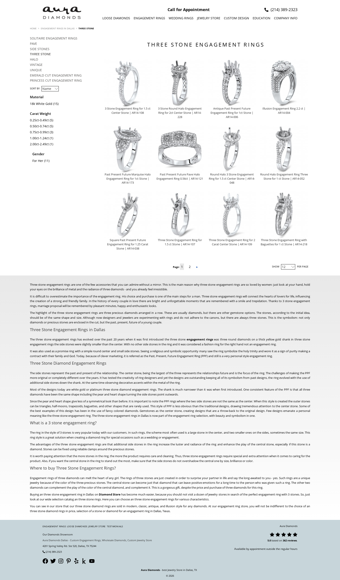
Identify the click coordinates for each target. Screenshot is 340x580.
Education (261, 18)
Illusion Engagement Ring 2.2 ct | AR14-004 (283, 111)
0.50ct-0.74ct (39, 126)
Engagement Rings (149, 18)
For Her (37, 161)
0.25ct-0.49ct (39, 120)
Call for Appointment (189, 9)
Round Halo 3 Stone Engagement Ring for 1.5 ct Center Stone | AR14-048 (232, 179)
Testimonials (115, 526)
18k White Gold (41, 104)
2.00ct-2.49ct (39, 144)
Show (275, 266)
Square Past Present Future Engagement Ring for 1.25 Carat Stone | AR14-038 (127, 244)
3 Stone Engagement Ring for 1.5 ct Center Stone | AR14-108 (127, 111)
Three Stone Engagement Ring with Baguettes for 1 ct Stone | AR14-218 (284, 242)
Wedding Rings (181, 18)
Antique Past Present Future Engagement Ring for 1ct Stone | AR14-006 (232, 113)
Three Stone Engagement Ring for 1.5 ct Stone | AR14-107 (180, 242)
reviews (292, 540)
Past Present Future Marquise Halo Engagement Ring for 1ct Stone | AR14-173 (128, 179)
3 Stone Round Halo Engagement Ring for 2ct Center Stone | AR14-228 (180, 113)
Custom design (236, 18)
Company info (285, 18)
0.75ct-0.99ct (39, 132)
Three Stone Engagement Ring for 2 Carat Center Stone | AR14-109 (232, 242)
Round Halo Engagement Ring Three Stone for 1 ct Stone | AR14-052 (284, 177)
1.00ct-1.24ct (39, 138)
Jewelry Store (208, 18)
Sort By (35, 88)
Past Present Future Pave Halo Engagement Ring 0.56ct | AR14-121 (179, 177)
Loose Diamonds (116, 18)
